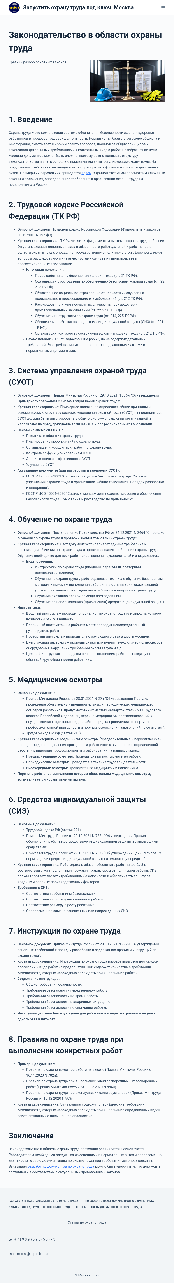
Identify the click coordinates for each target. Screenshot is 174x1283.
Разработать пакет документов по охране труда (43, 1200)
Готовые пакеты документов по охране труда (109, 1207)
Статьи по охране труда (87, 1222)
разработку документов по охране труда (61, 1166)
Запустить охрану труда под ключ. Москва (78, 7)
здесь (86, 173)
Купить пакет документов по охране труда (40, 1207)
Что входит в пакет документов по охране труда (119, 1200)
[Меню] (163, 8)
